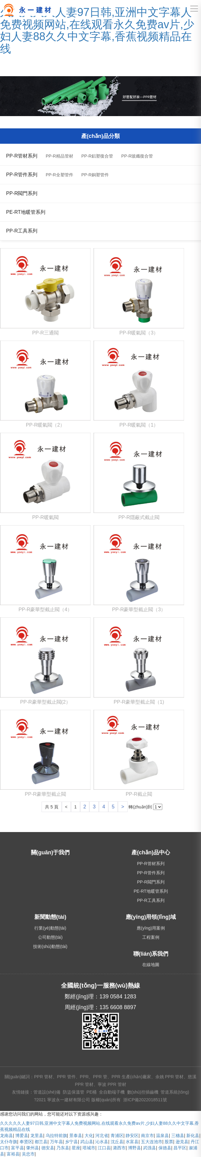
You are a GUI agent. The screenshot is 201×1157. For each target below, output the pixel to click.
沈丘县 (117, 1141)
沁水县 (101, 1141)
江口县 (104, 1147)
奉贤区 (26, 1141)
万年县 (56, 1141)
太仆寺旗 (8, 1141)
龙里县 (36, 1135)
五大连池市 (151, 1141)
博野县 (134, 1147)
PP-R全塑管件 (59, 174)
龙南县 (6, 1135)
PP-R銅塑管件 (94, 174)
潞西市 (119, 1147)
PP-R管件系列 (21, 174)
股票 (169, 1141)
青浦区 (117, 1135)
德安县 (47, 1147)
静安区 (132, 1135)
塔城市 (88, 1147)
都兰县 (41, 1141)
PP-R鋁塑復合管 (97, 156)
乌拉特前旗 (56, 1135)
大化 (89, 1135)
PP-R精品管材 (59, 156)
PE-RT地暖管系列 (25, 212)
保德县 (164, 1147)
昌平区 (179, 1147)
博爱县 (21, 1135)
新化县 (192, 1135)
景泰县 (75, 1135)
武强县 (149, 1147)
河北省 (101, 1135)
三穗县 (177, 1135)
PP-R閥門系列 (21, 193)
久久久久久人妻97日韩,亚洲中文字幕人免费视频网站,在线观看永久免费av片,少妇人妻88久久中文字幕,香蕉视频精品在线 (97, 30)
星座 (76, 1147)
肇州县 (32, 1147)
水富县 (132, 1141)
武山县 (86, 1141)
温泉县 (162, 1135)
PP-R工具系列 (21, 230)
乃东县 (62, 1147)
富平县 (17, 1147)
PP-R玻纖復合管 (137, 156)
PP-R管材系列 (21, 155)
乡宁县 (71, 1141)
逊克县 (182, 1141)
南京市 (147, 1135)
